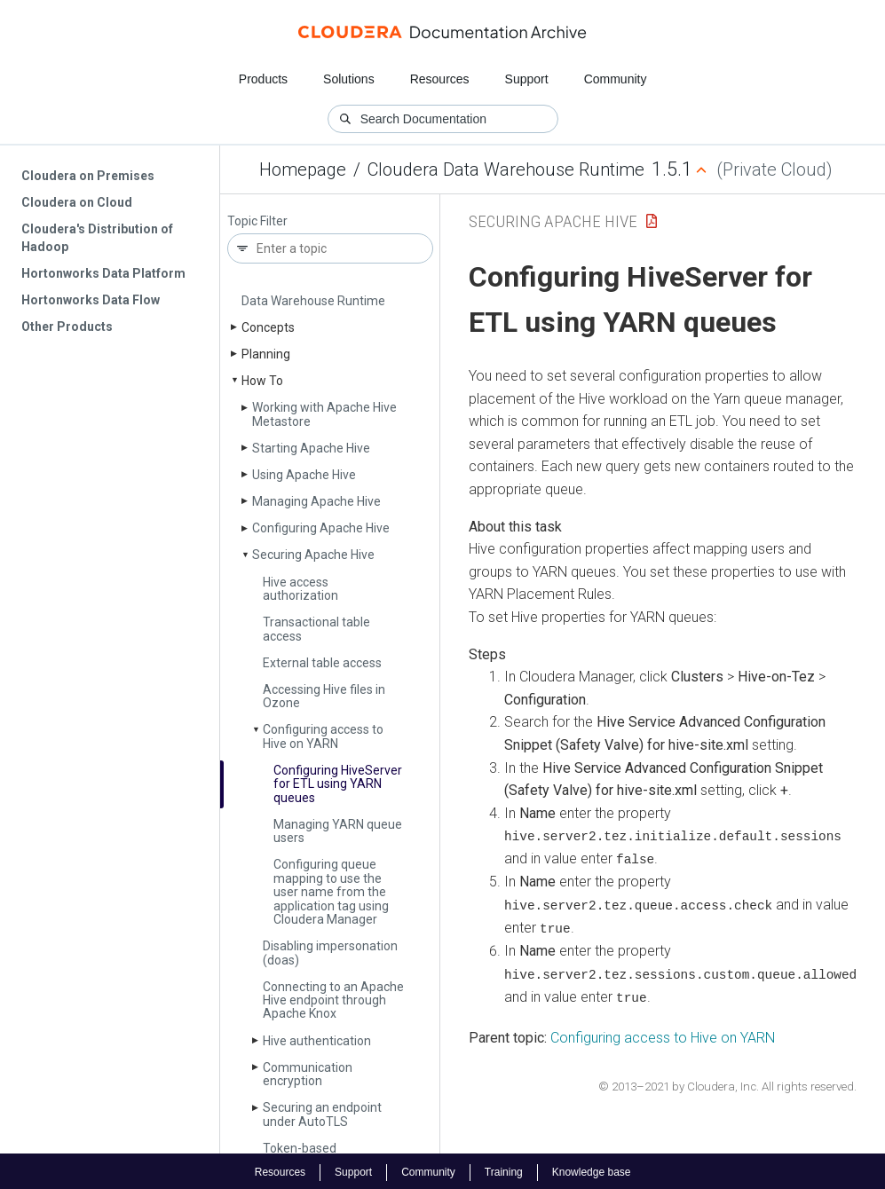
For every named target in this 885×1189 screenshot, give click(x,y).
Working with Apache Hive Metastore (324, 414)
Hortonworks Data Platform (103, 273)
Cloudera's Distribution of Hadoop (97, 238)
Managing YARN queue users (337, 831)
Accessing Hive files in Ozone (324, 696)
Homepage (302, 169)
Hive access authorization (300, 588)
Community (615, 79)
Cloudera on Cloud (76, 202)
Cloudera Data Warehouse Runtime (505, 169)
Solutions (349, 79)
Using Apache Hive (304, 475)
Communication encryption (307, 1074)
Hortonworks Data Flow (90, 300)
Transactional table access (316, 628)
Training (504, 1169)
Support (527, 79)
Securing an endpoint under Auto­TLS (322, 1114)
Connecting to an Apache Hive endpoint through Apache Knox (333, 1000)
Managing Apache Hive (316, 501)
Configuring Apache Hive (321, 528)
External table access (322, 663)
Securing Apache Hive (313, 554)
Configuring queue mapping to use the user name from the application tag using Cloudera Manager (331, 891)
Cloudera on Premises (87, 176)
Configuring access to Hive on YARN (323, 736)
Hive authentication (317, 1041)
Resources (440, 79)
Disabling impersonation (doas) (330, 952)
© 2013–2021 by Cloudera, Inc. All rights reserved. (727, 1084)
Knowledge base (591, 1169)
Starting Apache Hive (311, 448)
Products (263, 79)
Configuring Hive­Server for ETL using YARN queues (337, 784)
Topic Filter (257, 221)
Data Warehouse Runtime (313, 301)
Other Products (67, 326)
